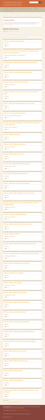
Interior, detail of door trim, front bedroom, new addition (20, 341)
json (14, 402)
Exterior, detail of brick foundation (13, 380)
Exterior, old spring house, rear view (14, 154)
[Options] (39, 2)
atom (4, 402)
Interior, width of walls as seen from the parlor (17, 302)
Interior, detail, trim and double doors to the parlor (18, 72)
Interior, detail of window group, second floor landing (19, 331)
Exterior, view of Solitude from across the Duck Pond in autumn (21, 253)
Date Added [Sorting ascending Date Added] (38, 37)
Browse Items (6, 8)
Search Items (17, 31)
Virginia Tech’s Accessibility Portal (22, 410)
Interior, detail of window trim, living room (16, 360)
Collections (6, 10)
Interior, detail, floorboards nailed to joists (15, 173)
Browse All (5, 31)
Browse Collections (14, 8)
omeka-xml (17, 402)
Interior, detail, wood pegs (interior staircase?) (17, 263)
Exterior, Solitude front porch (12, 134)
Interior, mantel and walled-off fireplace (15, 214)
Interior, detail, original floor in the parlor (15, 292)
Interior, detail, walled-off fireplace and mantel (17, 163)
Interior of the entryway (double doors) (15, 113)
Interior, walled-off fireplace (12, 234)
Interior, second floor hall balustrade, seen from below (19, 103)
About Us (11, 10)
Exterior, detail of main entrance (13, 282)
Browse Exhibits (22, 8)
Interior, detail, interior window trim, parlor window (18, 224)
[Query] (35, 2)
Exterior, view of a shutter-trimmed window (16, 82)
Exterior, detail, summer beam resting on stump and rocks (20, 243)
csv (5, 402)
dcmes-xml (11, 402)
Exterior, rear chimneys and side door (14, 41)
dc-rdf (8, 402)
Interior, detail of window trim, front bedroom (16, 321)
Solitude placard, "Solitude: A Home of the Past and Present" (20, 62)
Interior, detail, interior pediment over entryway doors (19, 193)
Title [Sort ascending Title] (30, 37)
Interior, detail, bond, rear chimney (13, 273)
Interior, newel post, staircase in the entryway (16, 183)
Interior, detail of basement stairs (13, 370)
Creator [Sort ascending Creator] (33, 37)
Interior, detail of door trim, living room (15, 351)
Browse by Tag (11, 31)
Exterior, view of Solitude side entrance (15, 144)
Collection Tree (29, 8)
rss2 (20, 402)
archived (8, 45)
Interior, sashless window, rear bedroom (15, 312)
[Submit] (41, 2)
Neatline (35, 8)
